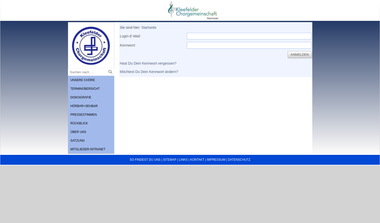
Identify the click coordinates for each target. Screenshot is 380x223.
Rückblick (79, 123)
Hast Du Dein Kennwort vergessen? (148, 63)
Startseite (148, 27)
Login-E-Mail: (130, 36)
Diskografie (81, 97)
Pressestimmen (84, 114)
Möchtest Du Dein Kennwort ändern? (149, 72)
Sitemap (169, 159)
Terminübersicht (85, 89)
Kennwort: (128, 45)
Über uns (78, 132)
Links (183, 159)
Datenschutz (239, 159)
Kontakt (197, 159)
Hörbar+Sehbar (84, 106)
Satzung (78, 140)
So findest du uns (145, 159)
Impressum (216, 159)
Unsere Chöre (83, 80)
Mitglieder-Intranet (88, 149)
